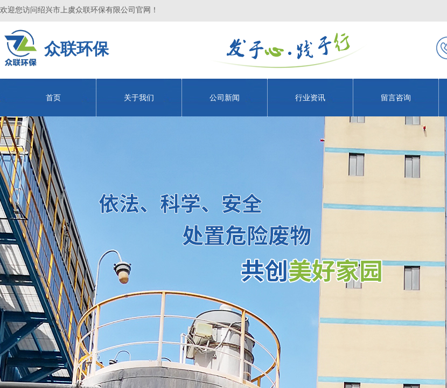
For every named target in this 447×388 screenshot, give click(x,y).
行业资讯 (310, 97)
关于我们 (139, 97)
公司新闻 (224, 97)
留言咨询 (396, 97)
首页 (53, 97)
